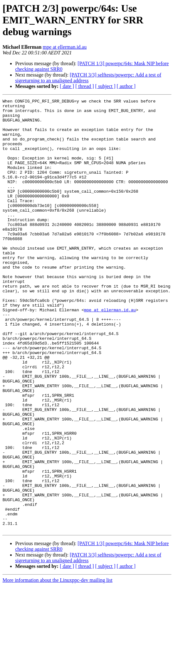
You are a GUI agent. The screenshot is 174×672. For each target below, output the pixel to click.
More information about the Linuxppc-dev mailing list (57, 666)
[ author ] (126, 86)
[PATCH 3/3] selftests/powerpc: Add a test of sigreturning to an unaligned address (88, 77)
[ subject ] (105, 86)
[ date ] (67, 86)
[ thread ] (84, 86)
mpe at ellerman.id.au (65, 47)
